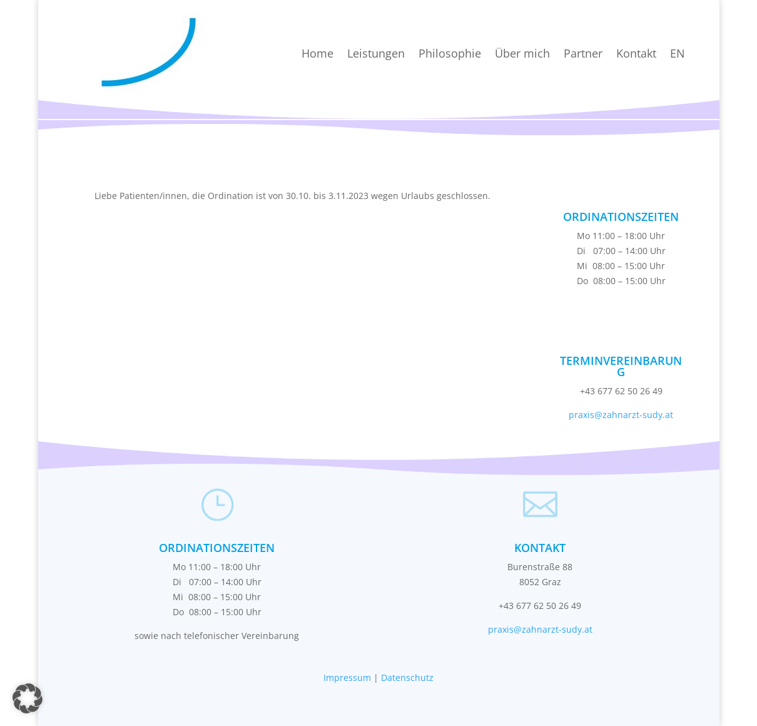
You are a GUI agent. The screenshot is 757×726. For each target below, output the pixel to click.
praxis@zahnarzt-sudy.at (540, 629)
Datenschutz (407, 677)
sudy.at (658, 415)
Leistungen (376, 53)
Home (317, 53)
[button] (27, 698)
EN (677, 53)
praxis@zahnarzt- (606, 415)
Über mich (522, 53)
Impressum (347, 677)
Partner (583, 53)
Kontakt (636, 53)
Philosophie (450, 53)
